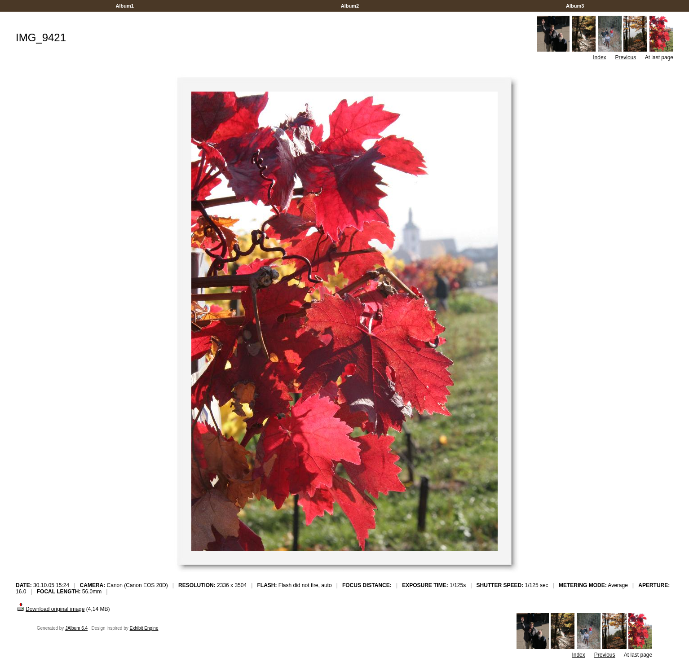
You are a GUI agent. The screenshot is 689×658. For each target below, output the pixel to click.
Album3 (575, 6)
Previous (625, 57)
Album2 (350, 6)
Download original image (50, 609)
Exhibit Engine (144, 628)
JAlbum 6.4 (76, 628)
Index (599, 57)
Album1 (125, 6)
